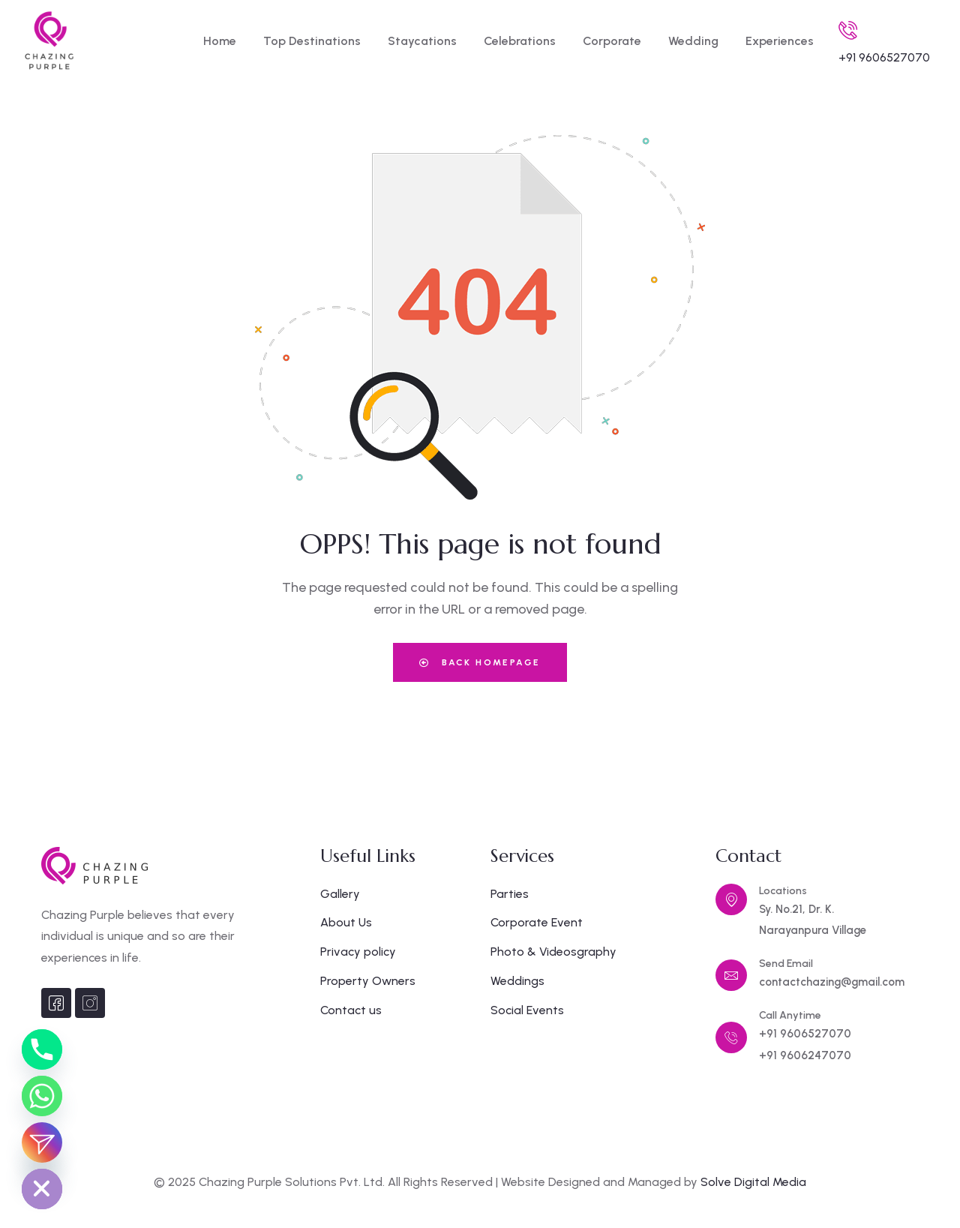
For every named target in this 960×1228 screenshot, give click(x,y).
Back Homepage (479, 662)
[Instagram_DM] (42, 1142)
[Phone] (42, 1049)
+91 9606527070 (884, 57)
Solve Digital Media (753, 1182)
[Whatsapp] (42, 1096)
